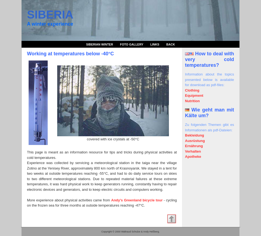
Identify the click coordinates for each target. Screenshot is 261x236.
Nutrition (192, 101)
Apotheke (193, 157)
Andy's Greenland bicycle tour (137, 200)
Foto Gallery (132, 44)
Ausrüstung (195, 141)
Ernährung (194, 146)
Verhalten (193, 151)
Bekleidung (194, 135)
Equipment (194, 95)
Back (170, 44)
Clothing (192, 90)
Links (154, 44)
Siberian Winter (99, 44)
